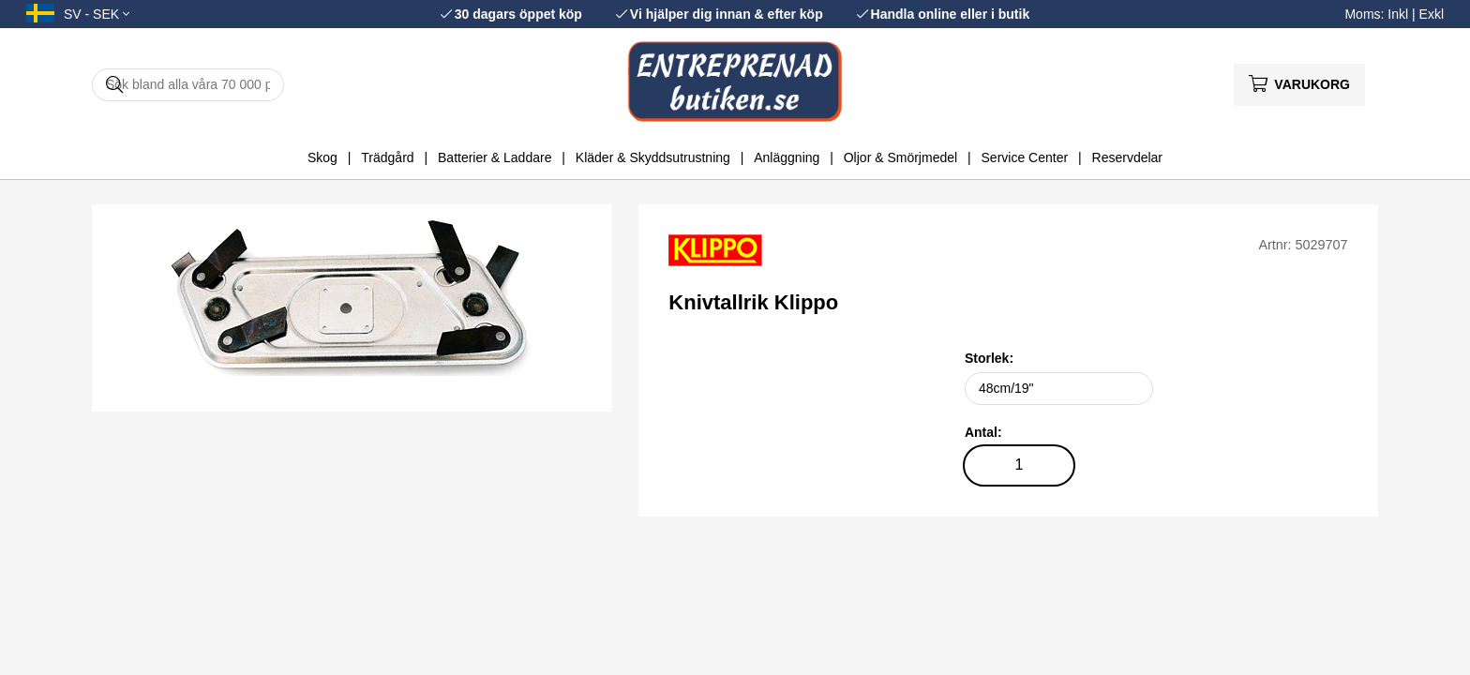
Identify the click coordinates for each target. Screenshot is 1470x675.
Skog (323, 157)
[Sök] (188, 84)
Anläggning (786, 157)
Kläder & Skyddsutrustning (653, 157)
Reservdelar (1127, 157)
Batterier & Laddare (494, 157)
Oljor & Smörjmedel (900, 157)
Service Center (1025, 157)
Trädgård (387, 157)
